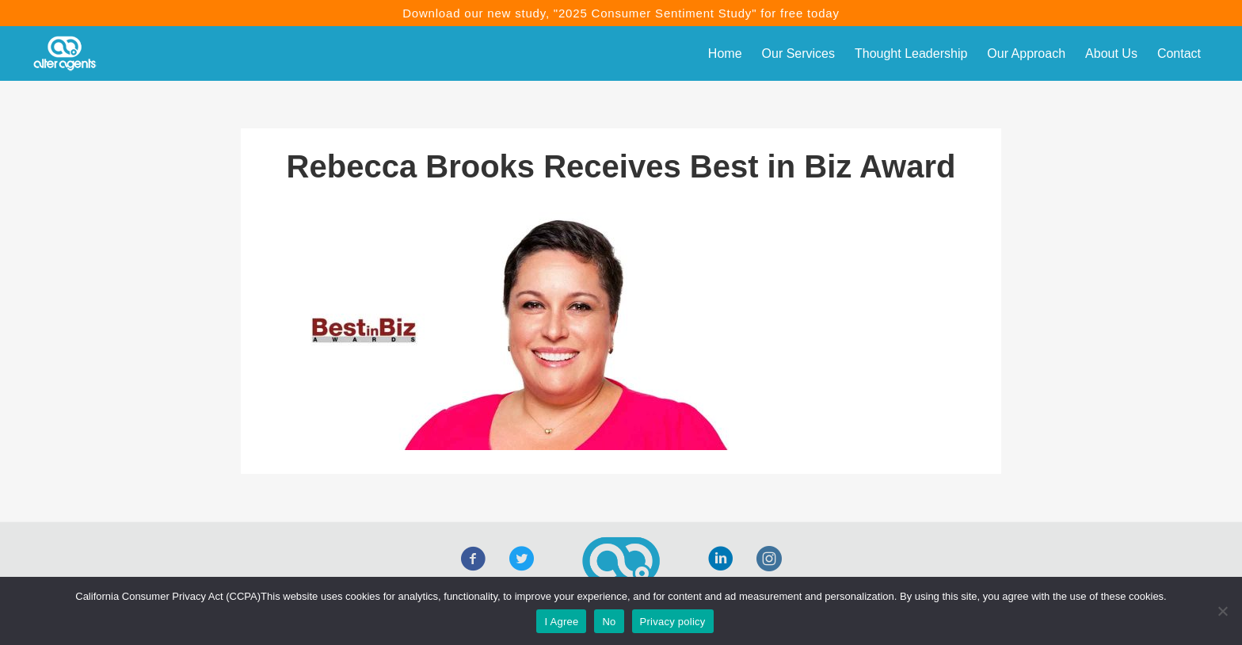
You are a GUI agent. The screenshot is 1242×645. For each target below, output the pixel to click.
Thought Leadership (911, 53)
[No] (1222, 611)
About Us (1111, 53)
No (608, 622)
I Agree (561, 622)
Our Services (798, 53)
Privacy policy (673, 622)
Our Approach (1026, 53)
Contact (1179, 53)
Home (725, 53)
